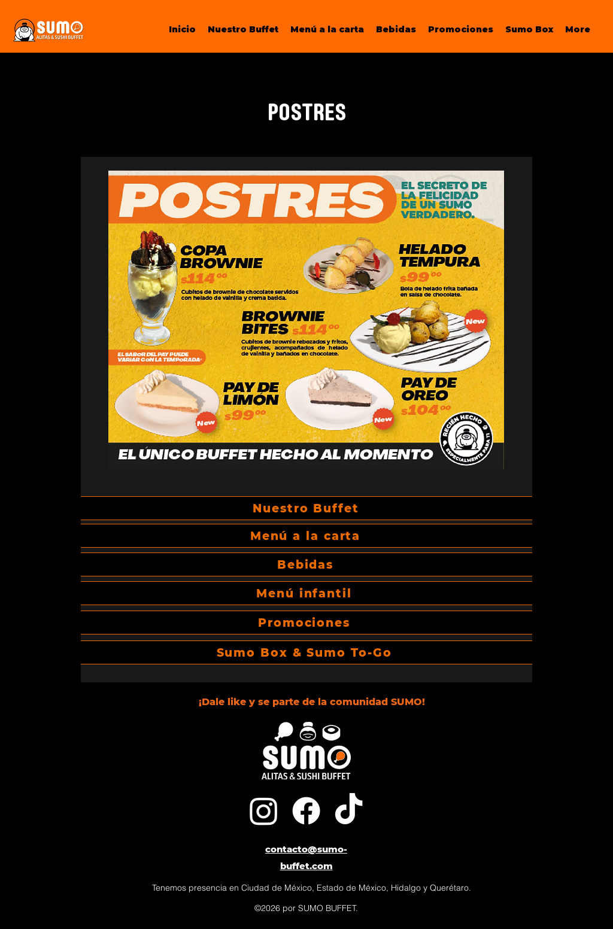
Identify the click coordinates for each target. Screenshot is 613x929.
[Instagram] (263, 811)
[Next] (507, 419)
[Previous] (105, 419)
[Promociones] (304, 622)
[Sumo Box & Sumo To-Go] (304, 652)
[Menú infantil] (304, 593)
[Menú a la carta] (305, 536)
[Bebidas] (305, 564)
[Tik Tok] (348, 811)
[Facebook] (306, 811)
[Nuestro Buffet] (306, 508)
